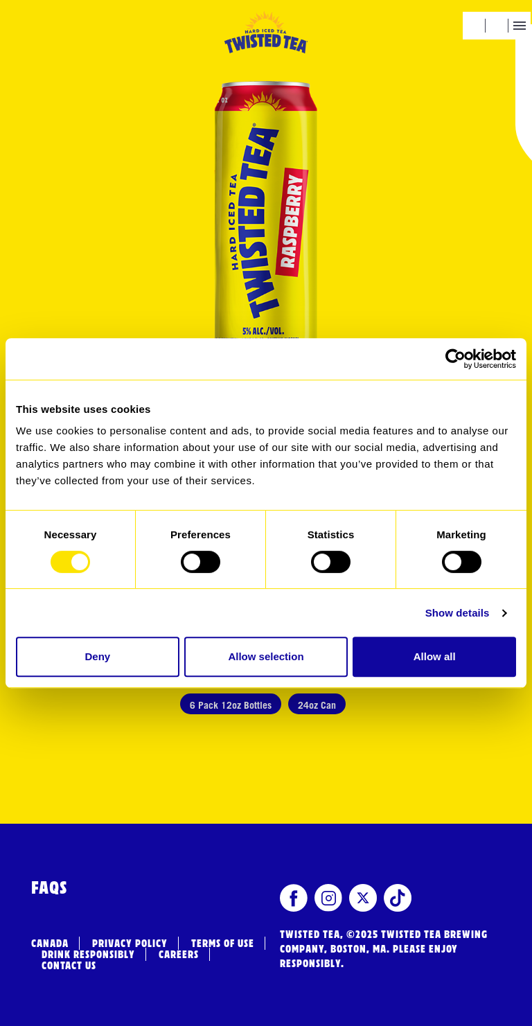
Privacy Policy (130, 943)
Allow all (435, 656)
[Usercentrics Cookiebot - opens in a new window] (455, 358)
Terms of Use (222, 943)
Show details (457, 613)
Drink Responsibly (88, 954)
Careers (179, 954)
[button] (474, 26)
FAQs (49, 888)
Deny (97, 656)
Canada (50, 943)
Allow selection (265, 656)
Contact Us (69, 965)
